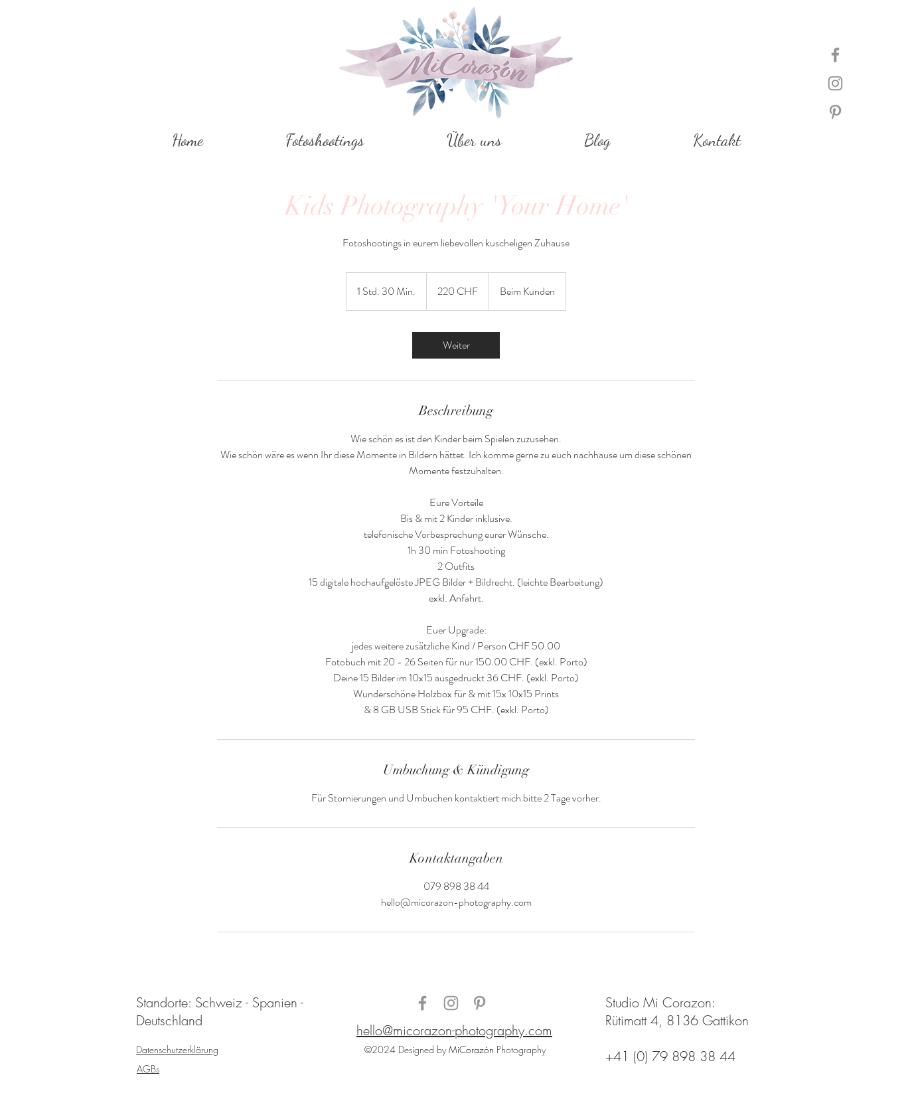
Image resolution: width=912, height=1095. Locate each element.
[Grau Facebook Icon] (835, 54)
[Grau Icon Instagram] (835, 83)
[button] (324, 140)
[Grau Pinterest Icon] (835, 112)
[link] (456, 345)
